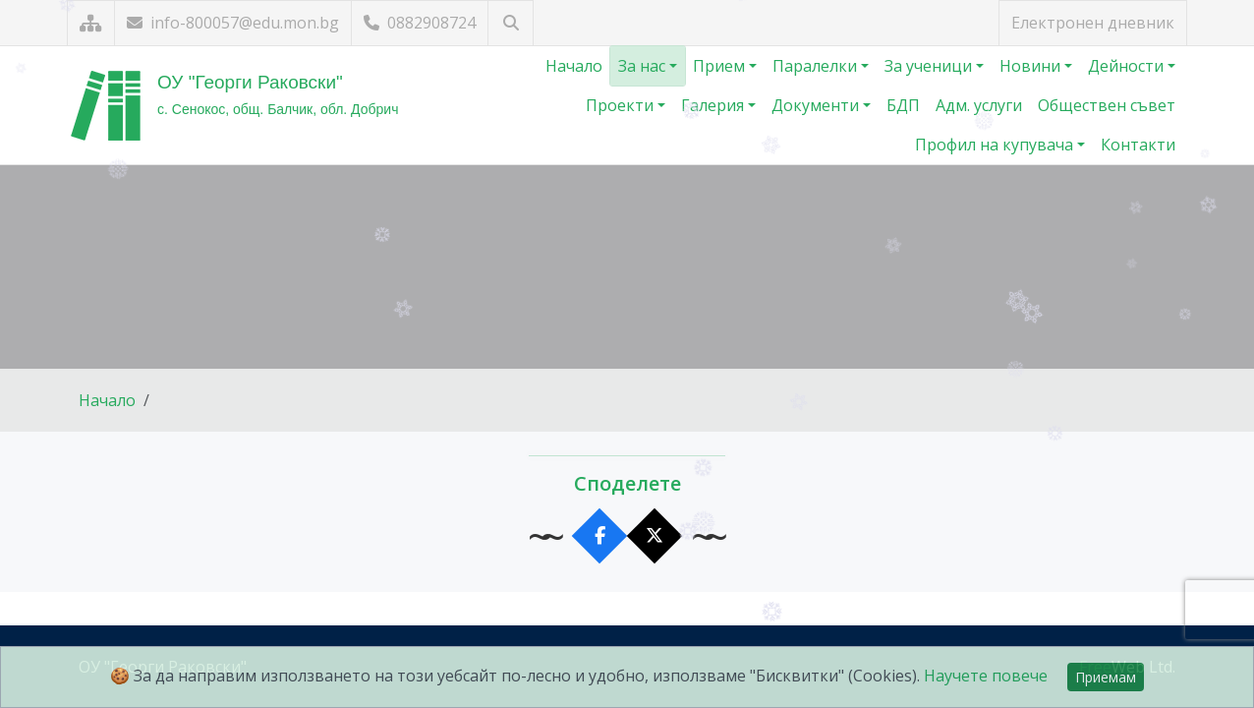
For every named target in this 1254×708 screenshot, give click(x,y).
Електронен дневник (1092, 22)
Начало (573, 66)
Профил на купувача (996, 144)
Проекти (621, 105)
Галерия (714, 105)
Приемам (1105, 677)
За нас (643, 66)
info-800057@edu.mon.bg (233, 22)
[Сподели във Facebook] (600, 536)
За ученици (930, 66)
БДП (903, 105)
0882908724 (420, 22)
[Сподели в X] (655, 536)
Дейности (1128, 66)
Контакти (1138, 144)
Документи (817, 105)
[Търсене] (510, 23)
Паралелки (816, 66)
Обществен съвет (1106, 105)
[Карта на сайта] (91, 23)
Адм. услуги (979, 105)
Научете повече (986, 675)
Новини (1031, 66)
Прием (721, 66)
